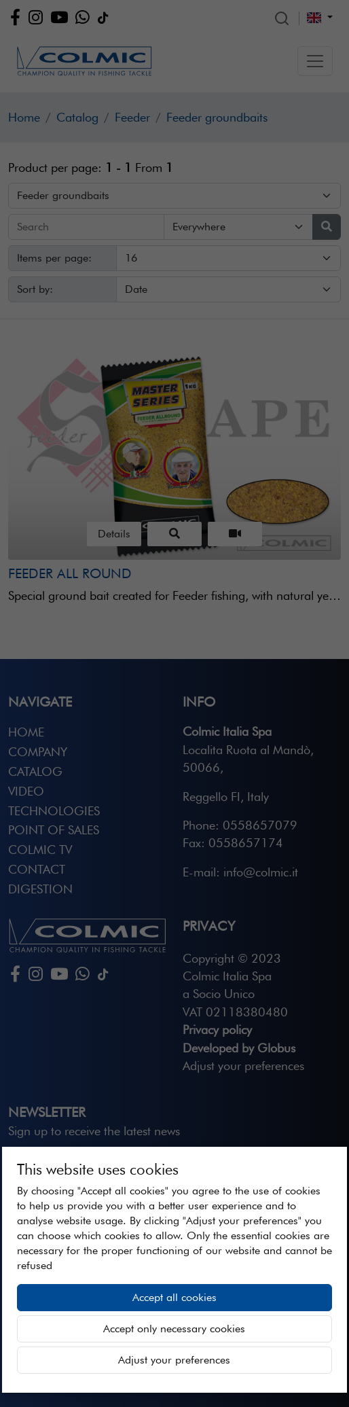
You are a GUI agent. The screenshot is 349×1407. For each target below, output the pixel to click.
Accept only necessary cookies (174, 1328)
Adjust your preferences (174, 1359)
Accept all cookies (174, 1297)
